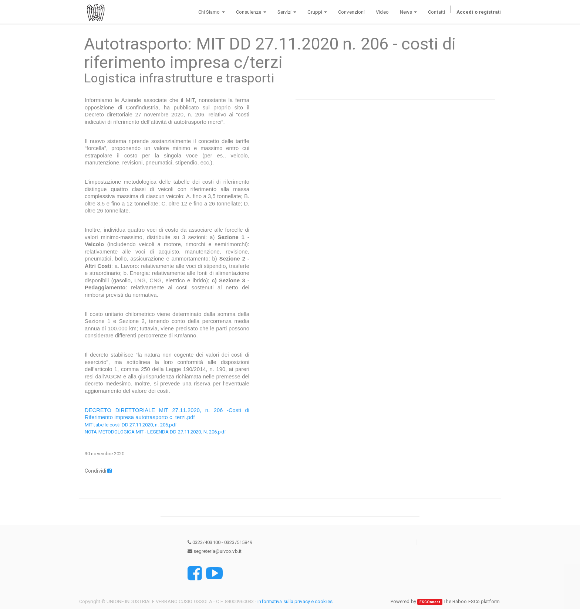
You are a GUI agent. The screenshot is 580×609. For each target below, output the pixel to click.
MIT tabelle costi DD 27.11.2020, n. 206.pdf (131, 425)
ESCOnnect (429, 602)
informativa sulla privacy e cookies (295, 601)
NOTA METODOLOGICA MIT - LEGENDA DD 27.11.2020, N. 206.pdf (155, 432)
